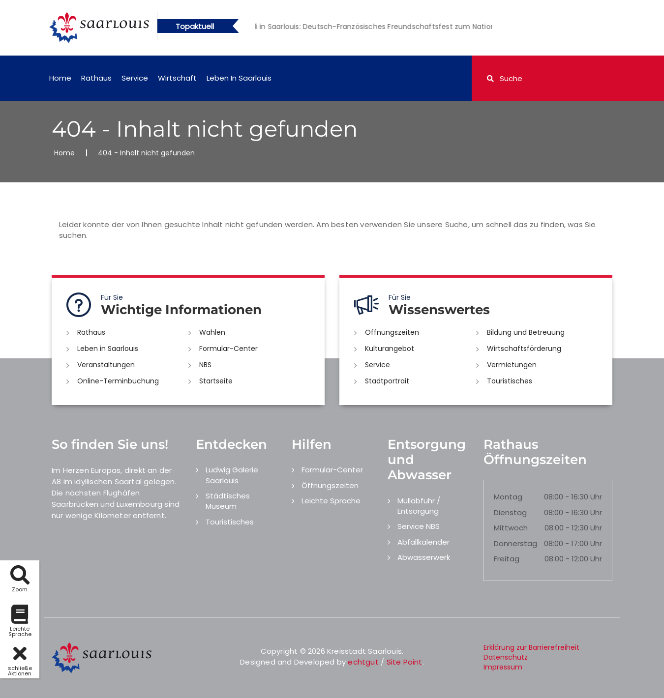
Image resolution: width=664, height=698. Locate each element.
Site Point (405, 662)
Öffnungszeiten (392, 332)
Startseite (216, 381)
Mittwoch (511, 528)
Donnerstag (515, 543)
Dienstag (510, 512)
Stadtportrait (387, 381)
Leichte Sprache (331, 500)
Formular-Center (228, 348)
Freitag (506, 558)
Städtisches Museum (228, 501)
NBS (205, 365)
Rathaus (96, 78)
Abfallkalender (423, 542)
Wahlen (212, 332)
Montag (508, 497)
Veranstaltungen (106, 365)
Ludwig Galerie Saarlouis (232, 475)
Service (134, 78)
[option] (396, 26)
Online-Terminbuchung (118, 381)
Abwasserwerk (423, 557)
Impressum (502, 667)
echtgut (363, 662)
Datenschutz (505, 657)
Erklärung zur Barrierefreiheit (531, 647)
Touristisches (509, 381)
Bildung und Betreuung (526, 332)
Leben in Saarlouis (239, 78)
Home (60, 78)
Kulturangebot (389, 348)
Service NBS (418, 526)
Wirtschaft (177, 78)
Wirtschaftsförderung (524, 348)
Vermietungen (512, 365)
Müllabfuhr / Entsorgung (418, 505)
